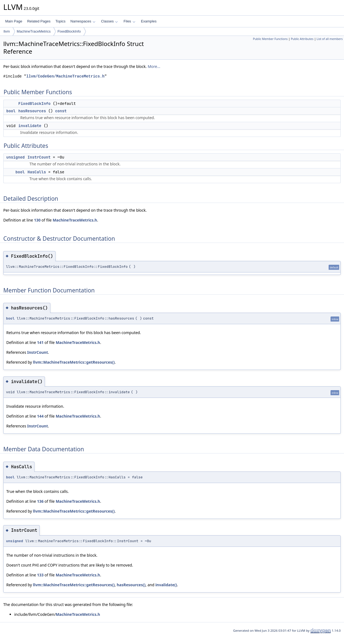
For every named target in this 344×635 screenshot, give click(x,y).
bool (11, 110)
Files (129, 21)
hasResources (32, 110)
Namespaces (82, 21)
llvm (7, 31)
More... (154, 66)
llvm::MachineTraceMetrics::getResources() (74, 362)
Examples (149, 21)
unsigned (15, 157)
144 (40, 416)
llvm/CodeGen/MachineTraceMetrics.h (65, 76)
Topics (60, 21)
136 (40, 501)
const (61, 110)
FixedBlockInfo (69, 31)
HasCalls (37, 171)
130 (37, 220)
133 (40, 574)
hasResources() (131, 584)
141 (40, 342)
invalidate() (166, 584)
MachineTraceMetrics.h (75, 220)
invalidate (29, 125)
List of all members (330, 39)
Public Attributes (302, 39)
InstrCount (39, 157)
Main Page (13, 21)
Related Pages (38, 21)
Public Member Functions (270, 39)
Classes (109, 21)
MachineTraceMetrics (34, 31)
